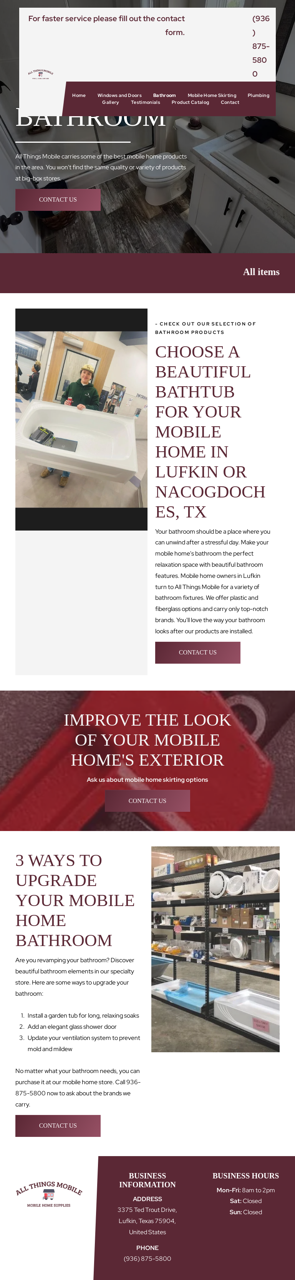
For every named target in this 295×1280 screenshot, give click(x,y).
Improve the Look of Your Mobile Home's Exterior (148, 739)
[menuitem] (78, 95)
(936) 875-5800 (261, 46)
